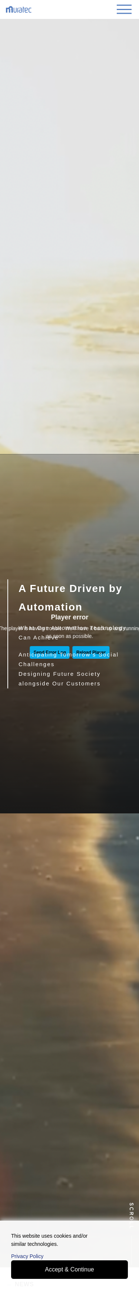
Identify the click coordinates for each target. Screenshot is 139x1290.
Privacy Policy (27, 1256)
